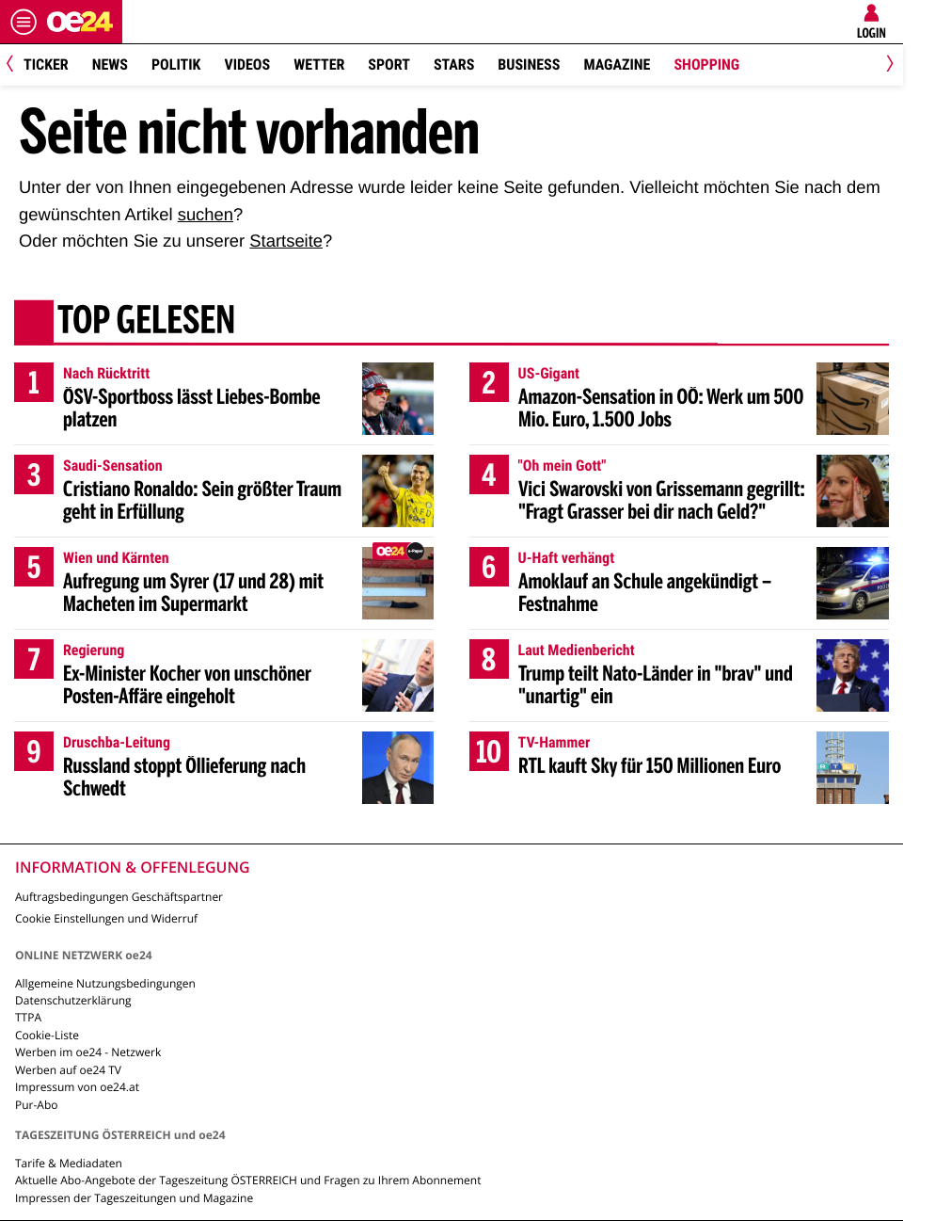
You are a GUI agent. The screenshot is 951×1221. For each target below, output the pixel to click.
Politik (175, 64)
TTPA (28, 1017)
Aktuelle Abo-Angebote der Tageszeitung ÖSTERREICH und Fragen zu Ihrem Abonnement (248, 1180)
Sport (389, 64)
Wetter (318, 64)
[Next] (886, 65)
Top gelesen (146, 323)
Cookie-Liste (47, 1035)
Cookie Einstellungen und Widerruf (106, 918)
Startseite (286, 240)
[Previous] (16, 65)
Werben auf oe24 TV (68, 1070)
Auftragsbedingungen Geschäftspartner (119, 897)
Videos (247, 64)
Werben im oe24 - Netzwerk (88, 1052)
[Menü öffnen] (23, 22)
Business (529, 64)
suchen (205, 214)
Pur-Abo (36, 1105)
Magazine (616, 64)
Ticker (46, 64)
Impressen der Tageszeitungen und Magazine (134, 1198)
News (110, 64)
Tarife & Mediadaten (68, 1163)
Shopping (706, 64)
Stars (454, 64)
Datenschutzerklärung (73, 1000)
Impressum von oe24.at (77, 1087)
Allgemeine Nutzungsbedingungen (105, 983)
